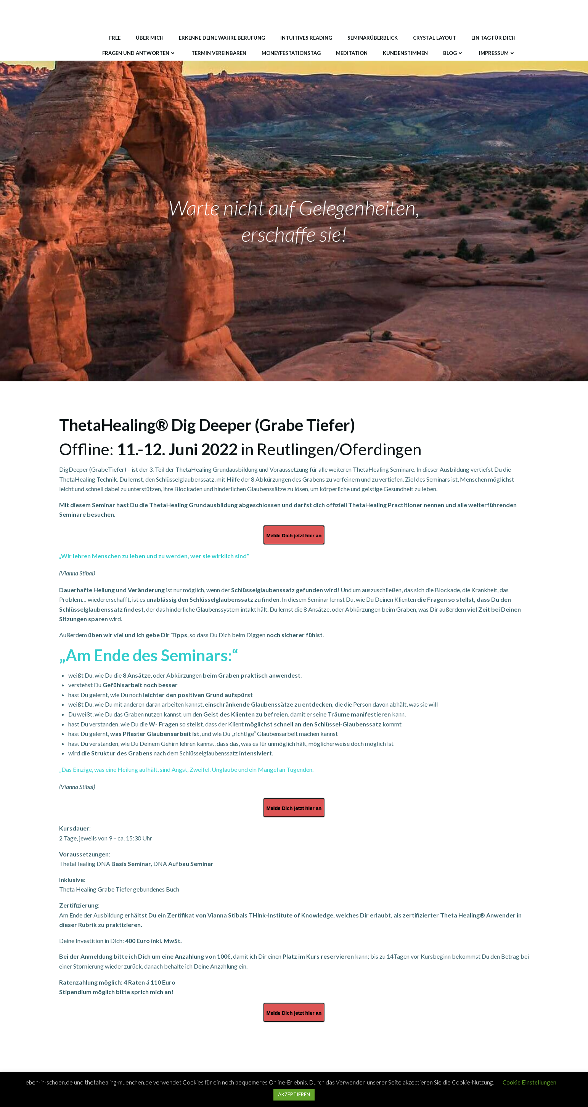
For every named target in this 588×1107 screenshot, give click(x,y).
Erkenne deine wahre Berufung (222, 38)
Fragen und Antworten (139, 53)
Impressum (497, 53)
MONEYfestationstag (291, 53)
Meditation (352, 53)
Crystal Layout (434, 38)
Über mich (150, 38)
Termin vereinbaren (218, 53)
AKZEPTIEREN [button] (294, 1094)
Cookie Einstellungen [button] (529, 1082)
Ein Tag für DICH (493, 38)
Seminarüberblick (372, 38)
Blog (453, 53)
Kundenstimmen (405, 53)
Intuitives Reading (306, 38)
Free (114, 38)
